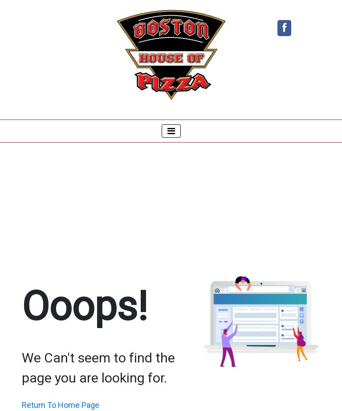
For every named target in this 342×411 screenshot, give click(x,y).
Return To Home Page (60, 405)
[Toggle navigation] (171, 131)
